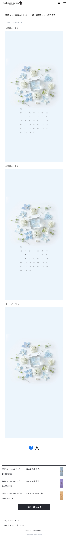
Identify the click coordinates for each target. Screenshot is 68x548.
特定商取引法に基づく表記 (14, 525)
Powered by (34, 535)
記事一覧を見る (34, 507)
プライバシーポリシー (12, 521)
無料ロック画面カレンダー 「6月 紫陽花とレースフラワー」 (32, 15)
